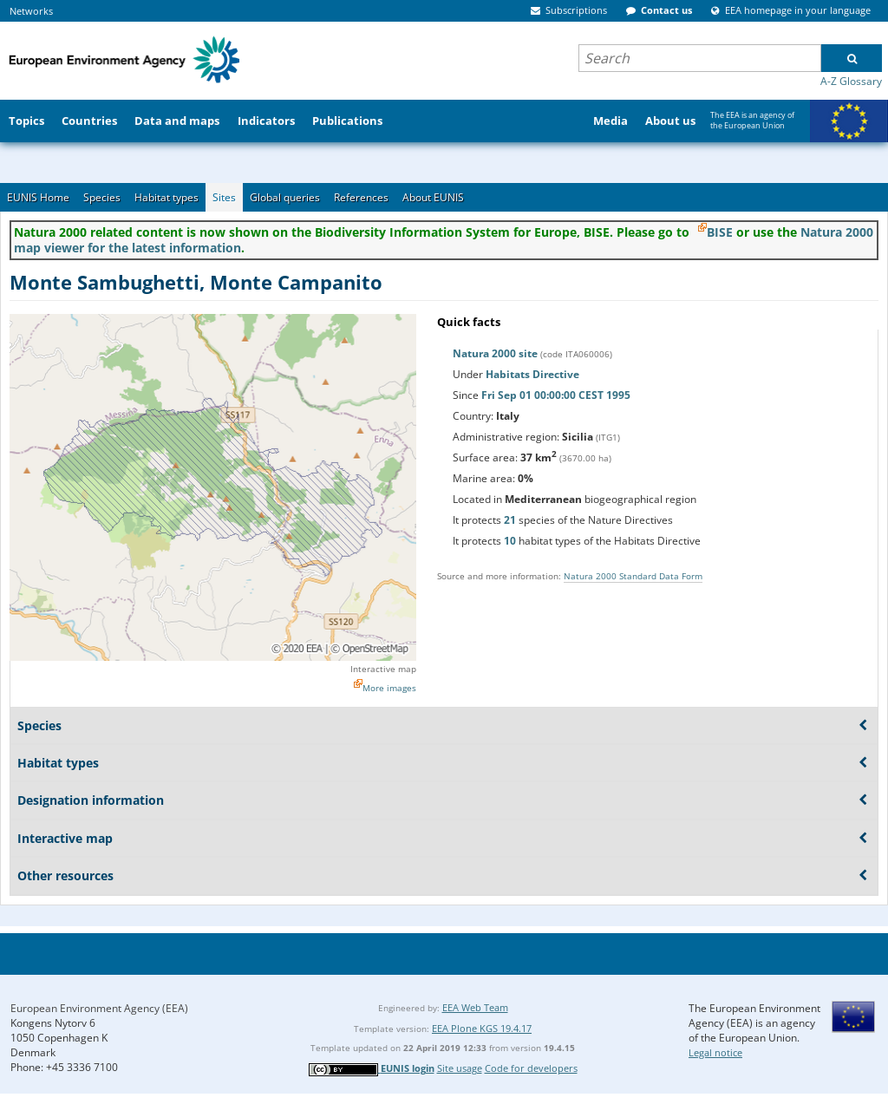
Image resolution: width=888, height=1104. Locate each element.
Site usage (459, 1068)
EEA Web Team (475, 1007)
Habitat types (166, 197)
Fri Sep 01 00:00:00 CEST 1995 (555, 395)
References (361, 197)
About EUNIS (433, 197)
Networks (31, 10)
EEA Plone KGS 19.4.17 (482, 1028)
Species (102, 197)
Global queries (285, 197)
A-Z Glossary (851, 81)
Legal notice (715, 1052)
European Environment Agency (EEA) (99, 1008)
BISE (720, 232)
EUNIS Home (38, 197)
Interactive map (383, 669)
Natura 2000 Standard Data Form (633, 576)
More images (389, 688)
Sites (224, 197)
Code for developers (531, 1068)
